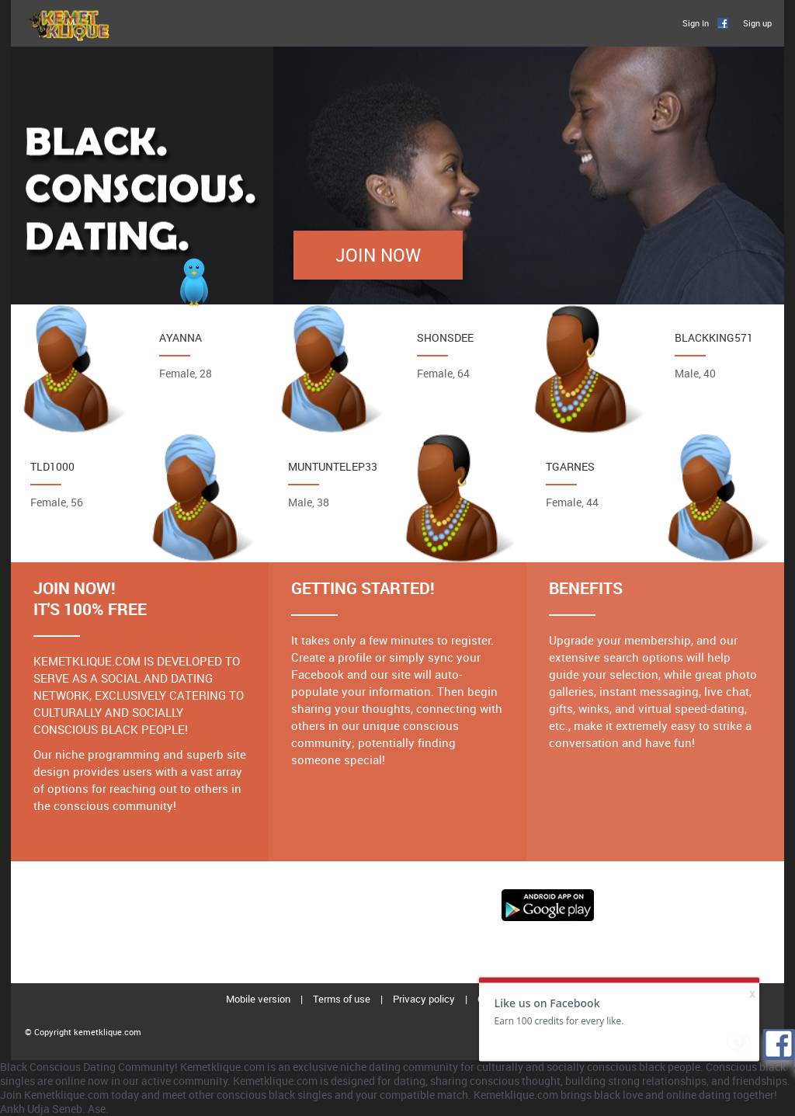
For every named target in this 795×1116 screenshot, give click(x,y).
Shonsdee (445, 337)
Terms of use (341, 999)
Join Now (378, 255)
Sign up (757, 23)
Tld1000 (52, 466)
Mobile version (258, 999)
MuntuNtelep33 (332, 466)
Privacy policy (424, 999)
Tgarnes (570, 466)
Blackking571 (714, 337)
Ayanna (180, 337)
